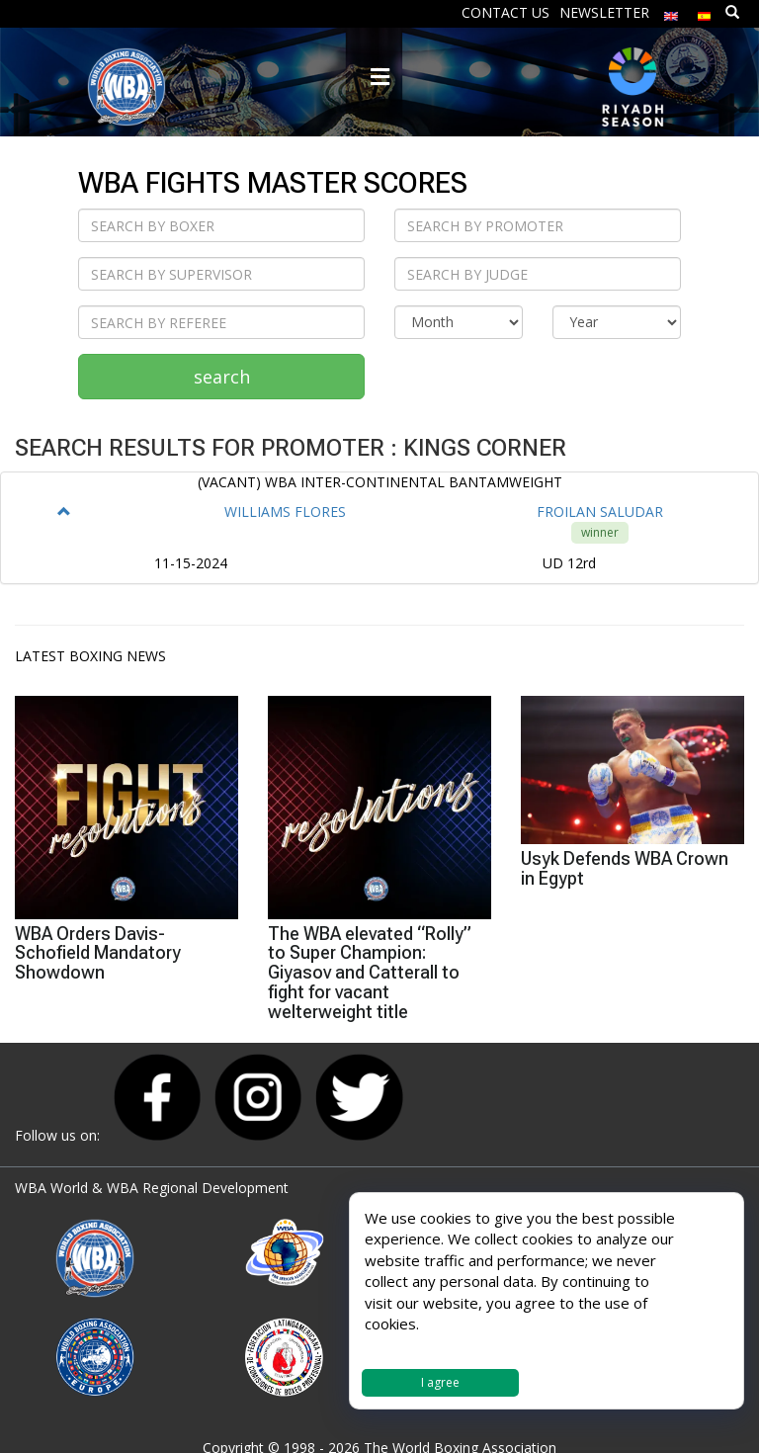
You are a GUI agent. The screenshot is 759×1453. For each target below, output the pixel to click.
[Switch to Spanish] (704, 11)
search (222, 376)
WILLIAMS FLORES (285, 511)
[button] (64, 511)
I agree (440, 1382)
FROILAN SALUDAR (600, 511)
